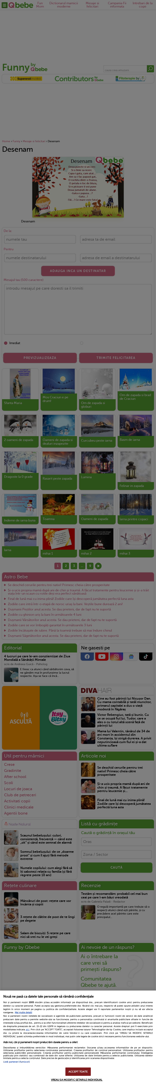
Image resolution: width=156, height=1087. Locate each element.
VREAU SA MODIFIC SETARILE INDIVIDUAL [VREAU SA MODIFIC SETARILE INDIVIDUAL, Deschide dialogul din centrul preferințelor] (77, 1079)
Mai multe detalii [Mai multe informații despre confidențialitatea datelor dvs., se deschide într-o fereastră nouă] (23, 1012)
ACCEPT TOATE (78, 1071)
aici (27, 1029)
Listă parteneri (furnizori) (16, 1062)
